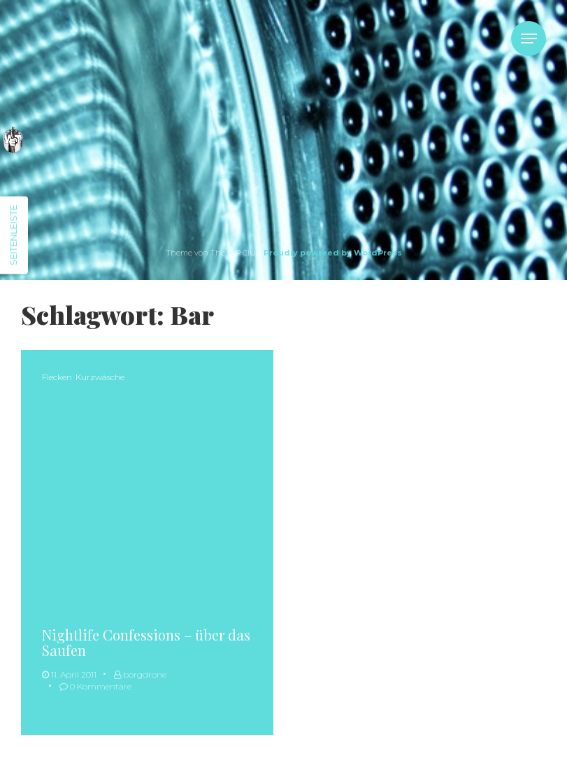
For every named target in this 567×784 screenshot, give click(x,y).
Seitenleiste (13, 235)
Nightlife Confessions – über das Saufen (146, 642)
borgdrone (140, 674)
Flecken (57, 377)
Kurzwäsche (100, 377)
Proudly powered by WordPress (333, 253)
